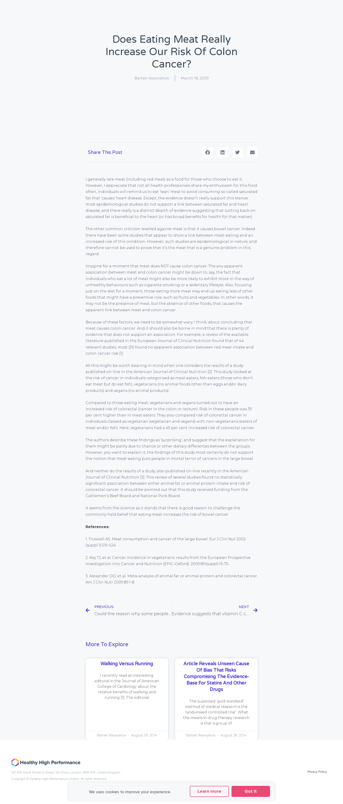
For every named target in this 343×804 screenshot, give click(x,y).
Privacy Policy (317, 772)
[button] (208, 152)
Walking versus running (126, 664)
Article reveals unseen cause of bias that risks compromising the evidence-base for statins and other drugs (216, 676)
